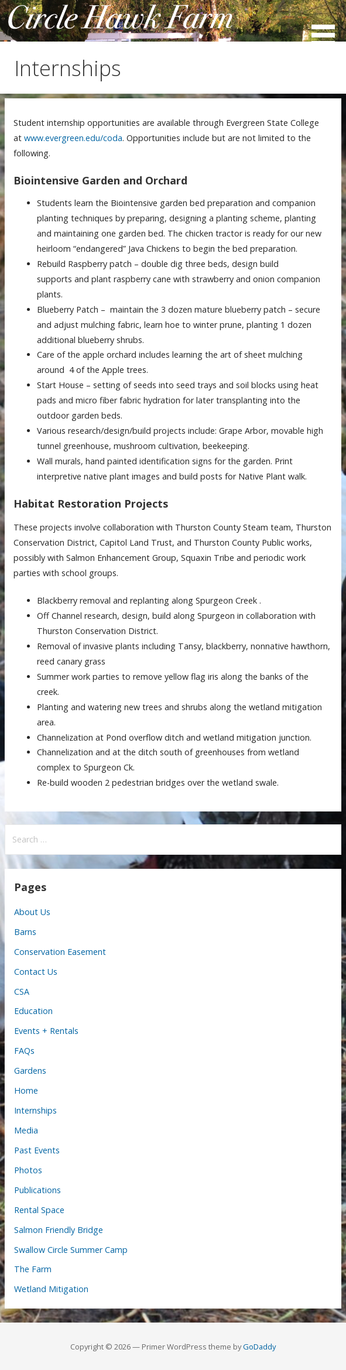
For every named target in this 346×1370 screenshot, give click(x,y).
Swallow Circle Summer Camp (71, 1249)
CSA (21, 991)
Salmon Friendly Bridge (58, 1229)
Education (33, 1010)
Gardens (30, 1070)
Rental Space (39, 1209)
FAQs (24, 1050)
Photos (28, 1170)
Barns (25, 931)
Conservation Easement (60, 951)
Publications (37, 1190)
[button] (327, 25)
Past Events (37, 1150)
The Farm (33, 1269)
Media (26, 1130)
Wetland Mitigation (51, 1288)
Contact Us (35, 971)
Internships (35, 1110)
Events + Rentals (46, 1030)
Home (26, 1090)
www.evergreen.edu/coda (73, 137)
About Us (32, 911)
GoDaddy (259, 1346)
